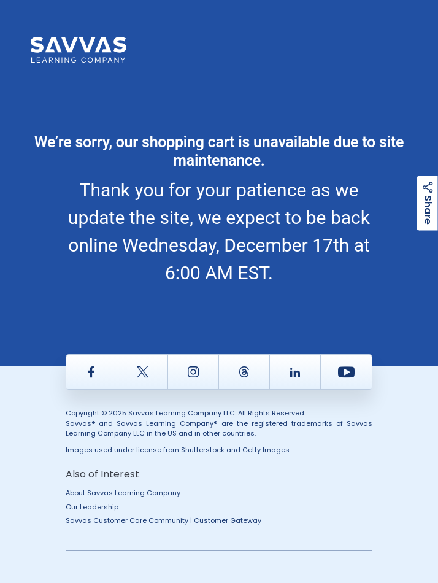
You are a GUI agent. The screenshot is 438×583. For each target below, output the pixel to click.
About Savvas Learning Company (123, 493)
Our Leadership (92, 507)
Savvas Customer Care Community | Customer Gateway (163, 520)
